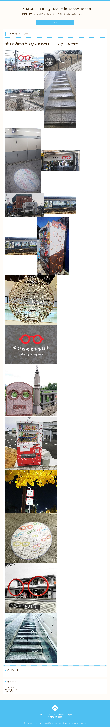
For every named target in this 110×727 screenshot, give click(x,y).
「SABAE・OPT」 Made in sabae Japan (55, 9)
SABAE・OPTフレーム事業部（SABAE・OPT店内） (48, 723)
